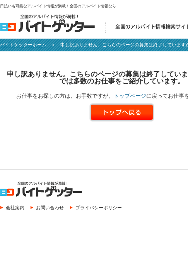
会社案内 (15, 207)
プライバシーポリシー (98, 207)
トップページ (130, 96)
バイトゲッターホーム (23, 44)
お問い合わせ (50, 207)
